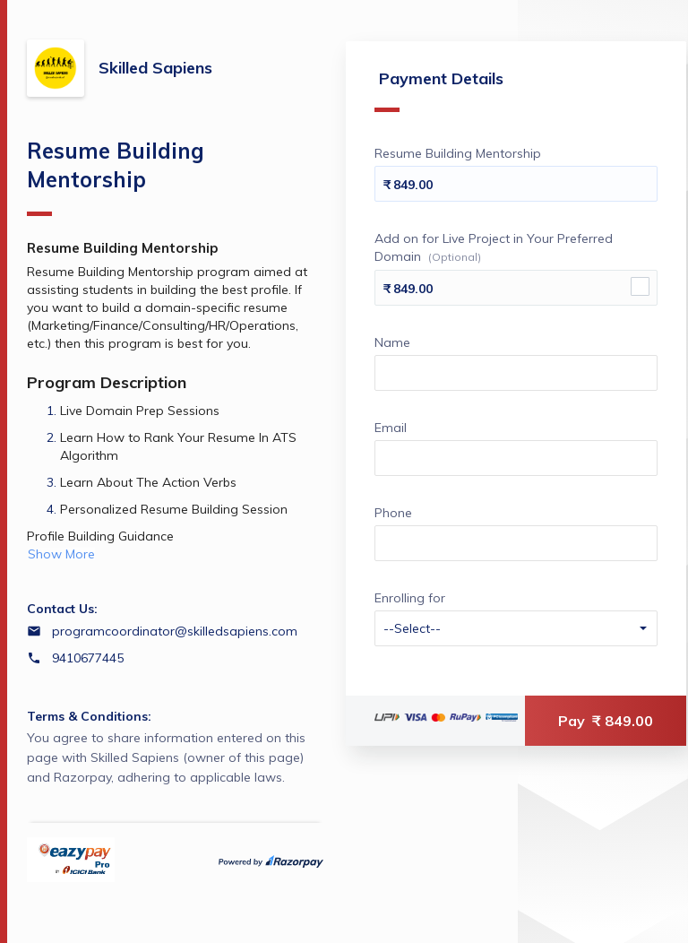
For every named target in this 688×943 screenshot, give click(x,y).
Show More (61, 554)
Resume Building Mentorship (115, 176)
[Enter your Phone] (516, 543)
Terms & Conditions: (89, 716)
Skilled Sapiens (155, 67)
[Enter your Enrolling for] (516, 628)
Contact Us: (62, 609)
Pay (605, 721)
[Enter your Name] (516, 373)
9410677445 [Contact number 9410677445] (88, 658)
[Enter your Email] (516, 458)
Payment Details (438, 90)
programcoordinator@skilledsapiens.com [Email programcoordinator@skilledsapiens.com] (174, 631)
